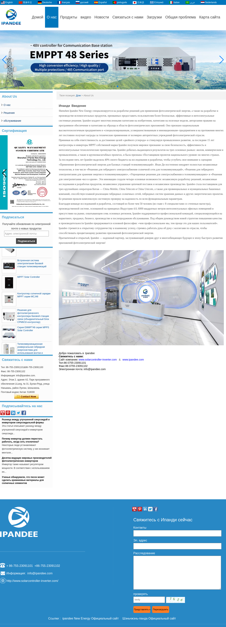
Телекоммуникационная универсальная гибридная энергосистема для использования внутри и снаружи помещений (31, 351)
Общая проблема (180, 17)
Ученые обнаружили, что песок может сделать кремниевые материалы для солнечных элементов (23, 481)
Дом (78, 95)
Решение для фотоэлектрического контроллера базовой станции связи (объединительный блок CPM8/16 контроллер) (33, 317)
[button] (108, 86)
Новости (101, 17)
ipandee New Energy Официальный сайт (90, 618)
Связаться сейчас (26, 396)
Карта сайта (209, 17)
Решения (9, 112)
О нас (52, 17)
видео (86, 17)
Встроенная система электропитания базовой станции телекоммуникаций (31, 264)
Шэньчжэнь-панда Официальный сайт (149, 618)
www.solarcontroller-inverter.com (99, 359)
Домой (37, 17)
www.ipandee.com (133, 359)
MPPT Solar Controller (28, 278)
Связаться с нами (127, 17)
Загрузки (154, 17)
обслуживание (12, 120)
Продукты (68, 17)
